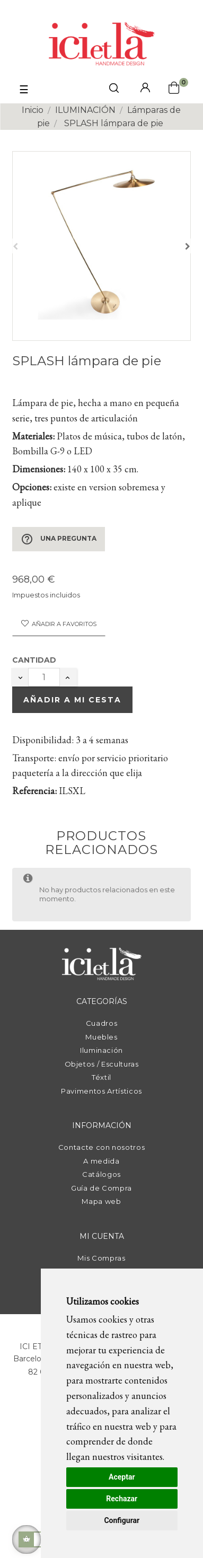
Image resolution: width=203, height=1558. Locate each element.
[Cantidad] (44, 677)
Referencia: (34, 791)
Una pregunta (58, 539)
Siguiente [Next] (188, 246)
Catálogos (101, 1174)
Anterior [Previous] (15, 246)
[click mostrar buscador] (114, 90)
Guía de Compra (101, 1188)
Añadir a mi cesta (72, 700)
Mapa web (101, 1201)
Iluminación (101, 1050)
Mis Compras (101, 1258)
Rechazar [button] (121, 1498)
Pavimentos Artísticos (101, 1091)
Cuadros (102, 1023)
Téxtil (101, 1077)
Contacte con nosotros (101, 1147)
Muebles (101, 1037)
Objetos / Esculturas (102, 1064)
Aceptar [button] (122, 1477)
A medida (101, 1161)
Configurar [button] (121, 1520)
